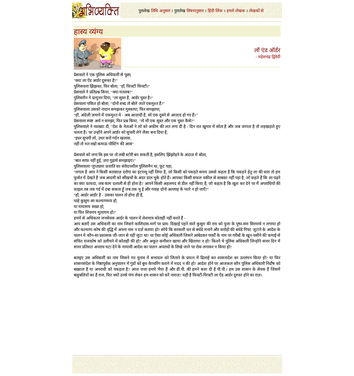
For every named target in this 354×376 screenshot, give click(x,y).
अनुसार (164, 10)
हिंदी (211, 10)
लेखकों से (256, 10)
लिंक (219, 10)
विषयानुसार (195, 10)
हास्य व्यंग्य (88, 32)
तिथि (154, 10)
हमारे (230, 10)
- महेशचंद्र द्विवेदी (268, 56)
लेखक (240, 10)
